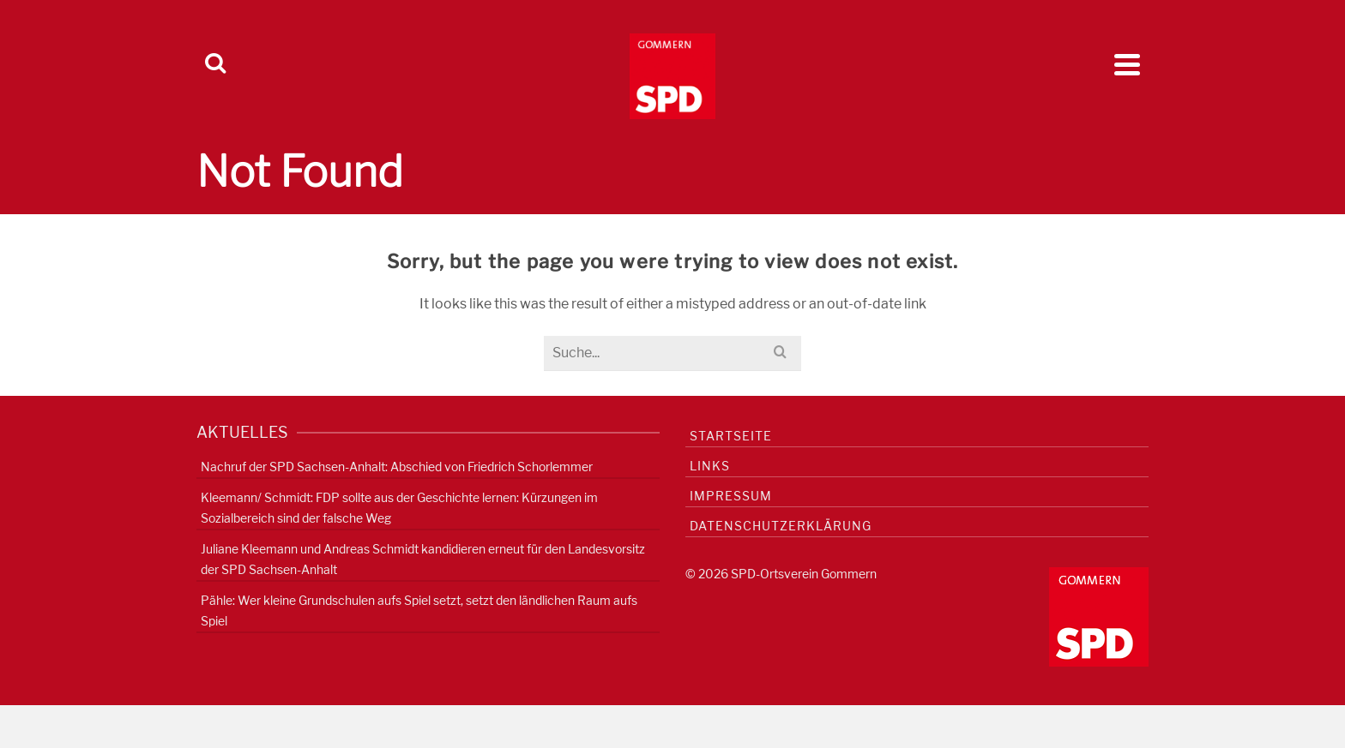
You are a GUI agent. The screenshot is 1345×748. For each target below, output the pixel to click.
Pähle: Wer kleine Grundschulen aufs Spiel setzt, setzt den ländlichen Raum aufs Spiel (419, 610)
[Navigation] (1127, 64)
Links (710, 465)
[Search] (215, 64)
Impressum (731, 495)
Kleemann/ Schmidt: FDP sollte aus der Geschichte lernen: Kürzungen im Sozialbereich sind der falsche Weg (399, 507)
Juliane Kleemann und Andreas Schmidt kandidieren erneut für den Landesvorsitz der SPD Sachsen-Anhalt (423, 559)
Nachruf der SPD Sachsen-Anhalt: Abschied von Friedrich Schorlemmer (397, 466)
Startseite (731, 435)
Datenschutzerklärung (781, 525)
